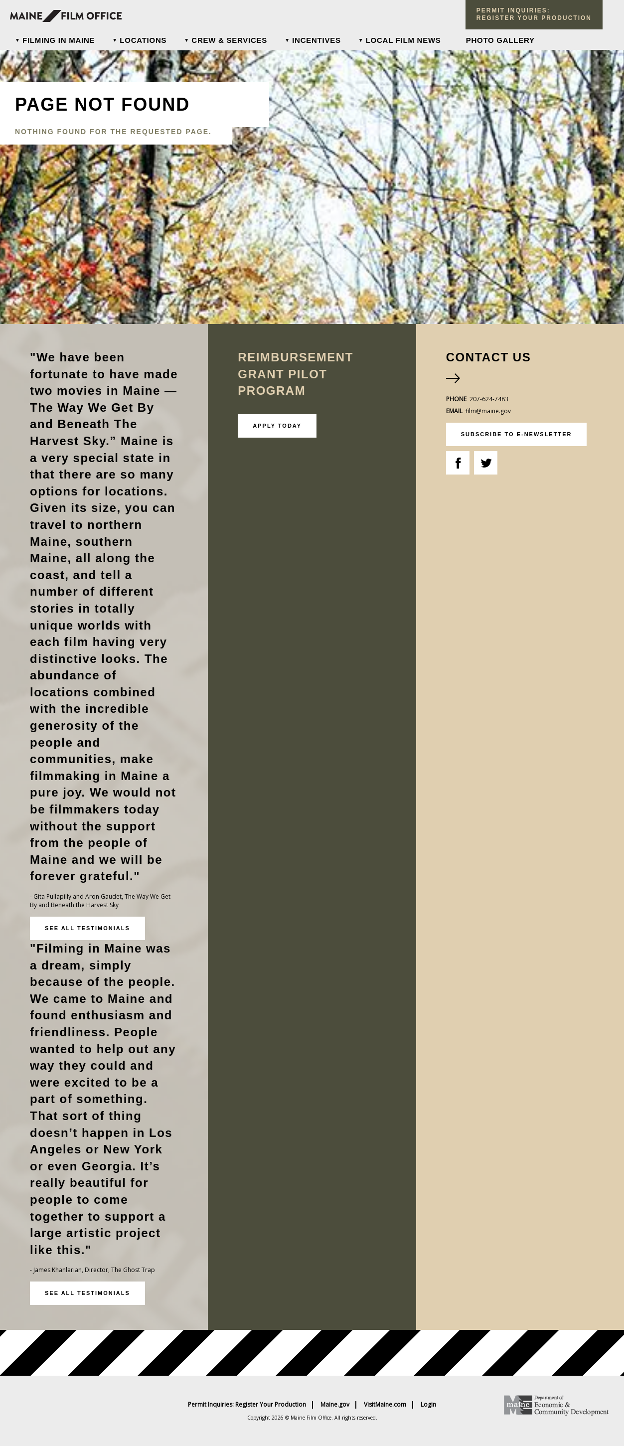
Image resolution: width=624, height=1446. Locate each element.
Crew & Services (229, 40)
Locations (143, 40)
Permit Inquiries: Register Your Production (247, 1404)
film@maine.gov (488, 411)
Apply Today (277, 426)
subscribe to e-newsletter (516, 434)
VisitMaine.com (385, 1404)
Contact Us (488, 357)
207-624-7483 (488, 399)
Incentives (316, 40)
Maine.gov (334, 1404)
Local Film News (403, 40)
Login (428, 1404)
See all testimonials (87, 928)
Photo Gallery (500, 40)
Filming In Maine (58, 40)
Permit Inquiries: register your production (534, 14)
